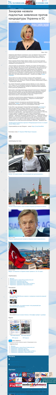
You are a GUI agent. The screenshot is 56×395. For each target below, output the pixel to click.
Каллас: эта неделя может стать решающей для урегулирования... (26, 174)
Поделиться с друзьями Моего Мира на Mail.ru (22, 283)
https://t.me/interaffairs (38, 126)
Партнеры (12, 370)
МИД (26, 132)
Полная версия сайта (14, 388)
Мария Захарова (32, 132)
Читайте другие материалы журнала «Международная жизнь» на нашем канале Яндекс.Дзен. (28, 123)
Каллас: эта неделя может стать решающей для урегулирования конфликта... (25, 306)
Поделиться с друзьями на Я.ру (18, 281)
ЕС (18, 132)
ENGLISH (44, 1)
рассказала (42, 107)
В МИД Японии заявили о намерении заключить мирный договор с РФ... (28, 296)
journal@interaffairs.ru (14, 362)
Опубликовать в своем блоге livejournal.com (21, 280)
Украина (22, 132)
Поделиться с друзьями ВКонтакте (19, 282)
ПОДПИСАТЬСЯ (14, 344)
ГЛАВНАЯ (12, 8)
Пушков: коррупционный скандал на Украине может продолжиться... (27, 239)
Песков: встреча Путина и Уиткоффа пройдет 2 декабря (31, 315)
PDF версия (15, 338)
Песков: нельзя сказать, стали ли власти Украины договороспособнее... (28, 206)
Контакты (12, 356)
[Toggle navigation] (9, 6)
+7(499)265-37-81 (14, 364)
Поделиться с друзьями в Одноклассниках (21, 284)
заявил (17, 103)
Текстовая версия (15, 335)
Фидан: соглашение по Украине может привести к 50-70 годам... (26, 271)
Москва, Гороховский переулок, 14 (19, 359)
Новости (20, 8)
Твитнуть (12, 278)
